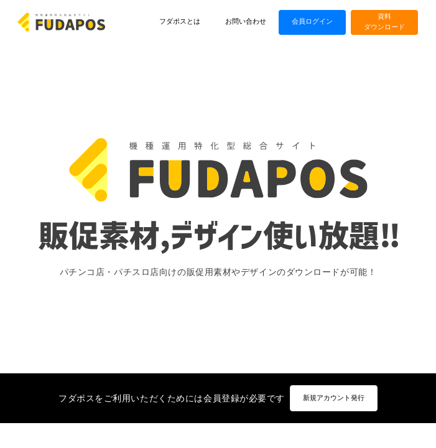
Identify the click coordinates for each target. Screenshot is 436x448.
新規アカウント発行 (333, 398)
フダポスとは (179, 21)
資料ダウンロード (384, 22)
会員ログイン (312, 21)
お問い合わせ (245, 21)
